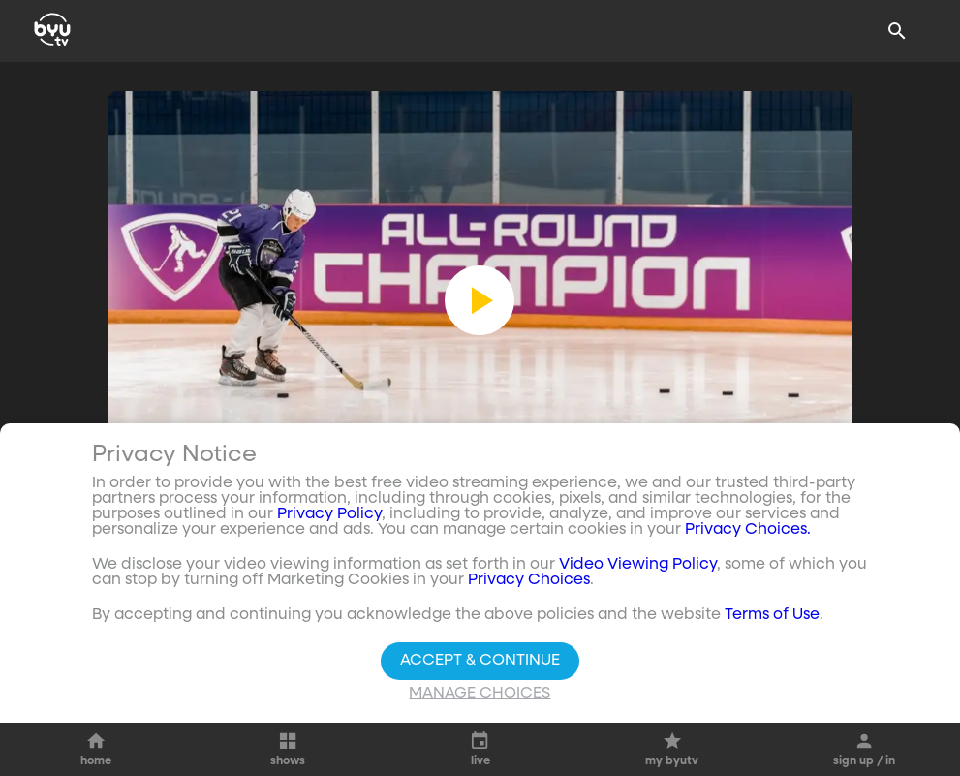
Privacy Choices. (748, 530)
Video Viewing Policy (638, 565)
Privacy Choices (529, 580)
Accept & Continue (480, 660)
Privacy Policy (329, 514)
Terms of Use (772, 615)
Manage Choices (479, 693)
